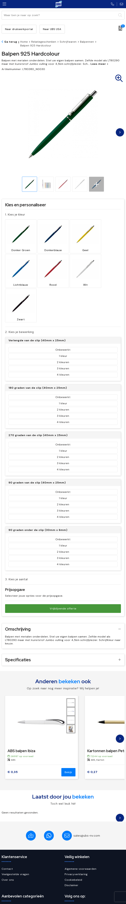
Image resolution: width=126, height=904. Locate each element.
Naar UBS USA (52, 29)
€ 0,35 (13, 731)
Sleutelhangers (12, 878)
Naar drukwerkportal (19, 29)
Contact (7, 827)
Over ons (8, 838)
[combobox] (59, 15)
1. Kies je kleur (15, 214)
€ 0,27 (92, 731)
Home (24, 41)
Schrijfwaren (68, 41)
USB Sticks (9, 883)
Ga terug (10, 41)
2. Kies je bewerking (19, 290)
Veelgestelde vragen (15, 833)
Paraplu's (8, 867)
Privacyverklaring (76, 833)
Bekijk (68, 731)
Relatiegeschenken (43, 41)
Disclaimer (71, 844)
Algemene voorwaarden (80, 827)
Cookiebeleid (73, 838)
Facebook (74, 867)
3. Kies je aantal (16, 538)
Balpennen (87, 41)
